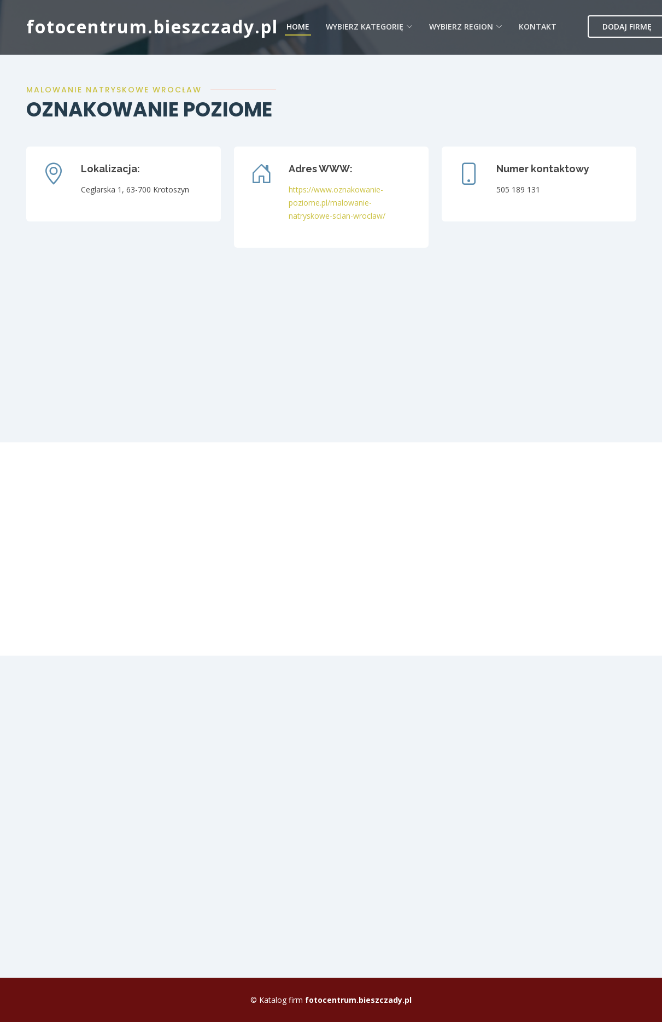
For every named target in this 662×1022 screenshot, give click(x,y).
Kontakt (537, 26)
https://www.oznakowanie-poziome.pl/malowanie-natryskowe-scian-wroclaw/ (337, 202)
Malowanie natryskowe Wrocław (114, 89)
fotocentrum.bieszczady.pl (152, 26)
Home (297, 26)
